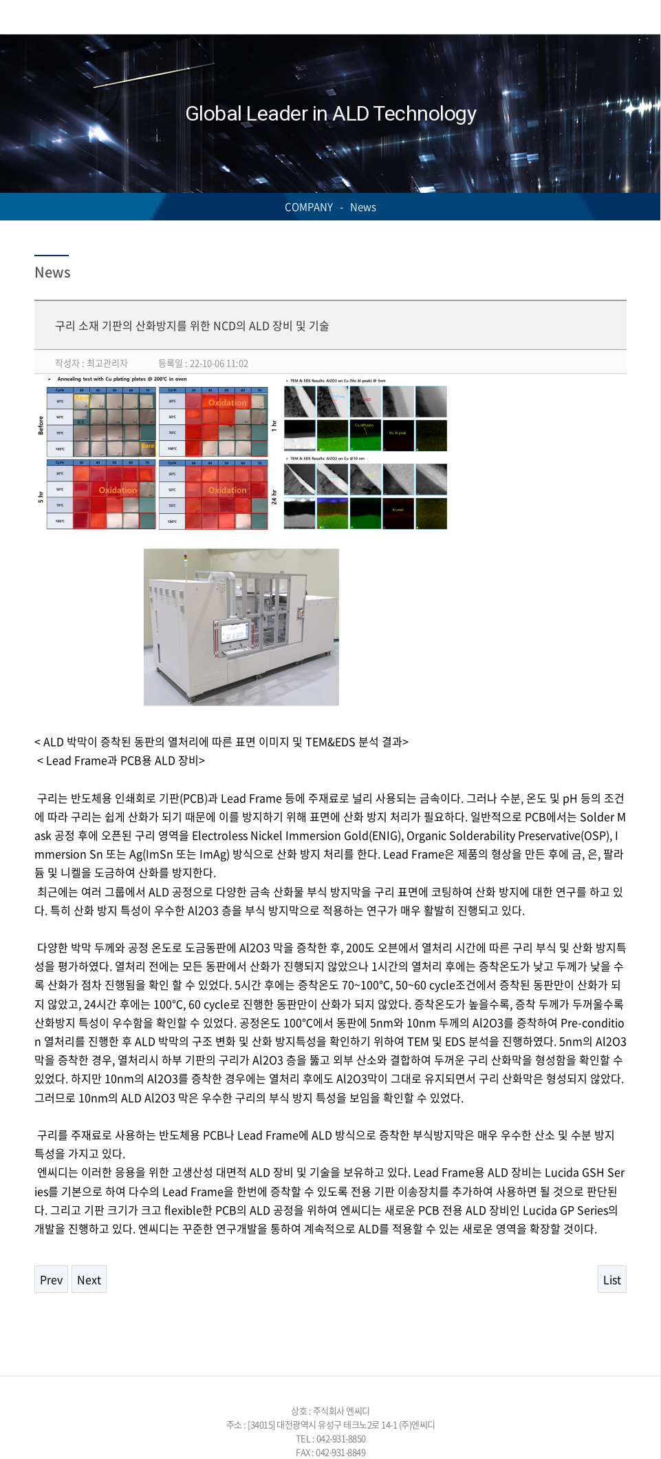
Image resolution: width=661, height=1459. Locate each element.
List (612, 1279)
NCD (76, 17)
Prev (51, 1279)
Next (89, 1279)
